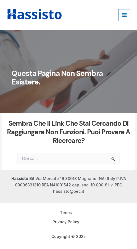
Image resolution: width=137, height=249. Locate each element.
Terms (66, 212)
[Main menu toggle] (124, 15)
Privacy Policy (65, 221)
